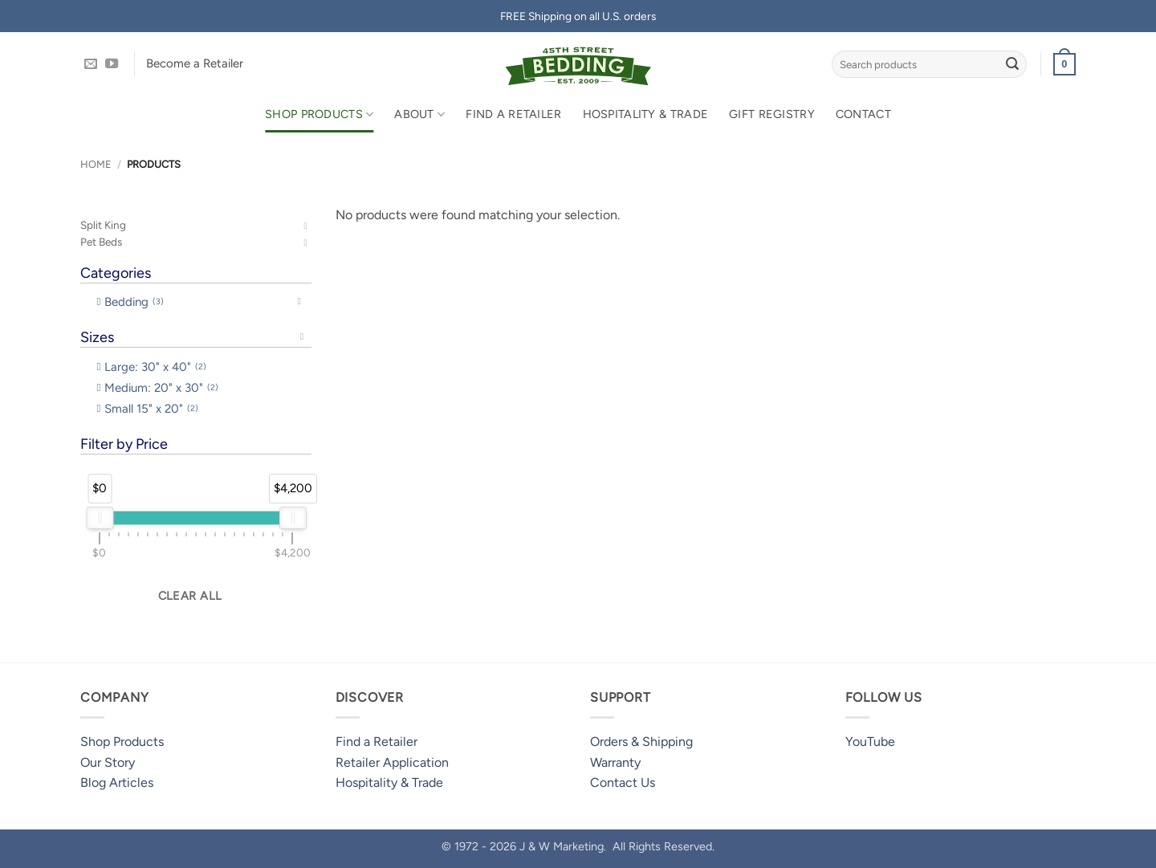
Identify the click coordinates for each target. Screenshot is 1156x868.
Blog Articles (116, 782)
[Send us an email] (90, 64)
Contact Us (622, 782)
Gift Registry (772, 114)
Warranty (615, 762)
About (419, 114)
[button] (1064, 64)
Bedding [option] (134, 302)
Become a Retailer (194, 63)
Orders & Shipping (641, 741)
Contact (863, 114)
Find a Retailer (513, 114)
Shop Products (319, 114)
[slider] (99, 518)
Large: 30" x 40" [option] (155, 367)
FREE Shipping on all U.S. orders (578, 16)
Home (96, 164)
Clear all (190, 596)
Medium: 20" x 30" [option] (161, 387)
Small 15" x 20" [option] (151, 408)
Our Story (107, 762)
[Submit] (1012, 64)
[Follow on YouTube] (111, 64)
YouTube (870, 741)
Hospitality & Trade (645, 114)
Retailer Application (392, 762)
